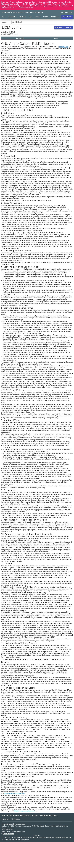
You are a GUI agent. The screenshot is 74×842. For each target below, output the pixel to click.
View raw (58, 27)
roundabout (29, 12)
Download (68, 27)
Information (67, 17)
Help (3, 815)
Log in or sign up (66, 12)
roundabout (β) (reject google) (12, 12)
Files (3, 17)
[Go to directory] (72, 22)
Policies (35, 815)
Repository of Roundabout (11, 819)
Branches (12, 17)
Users (45, 17)
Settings (54, 17)
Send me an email (12, 815)
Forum (37, 17)
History (23, 17)
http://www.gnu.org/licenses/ (14, 794)
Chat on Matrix (25, 815)
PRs (30, 17)
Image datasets (8, 834)
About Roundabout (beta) (48, 815)
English (37, 836)
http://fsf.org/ (63, 47)
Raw (56, 38)
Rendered (20, 38)
